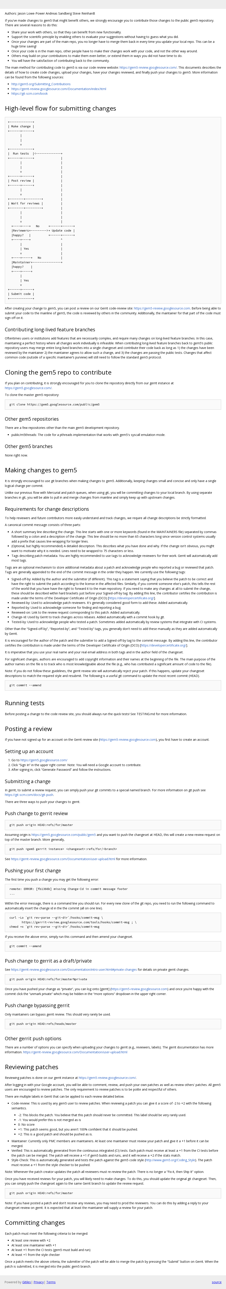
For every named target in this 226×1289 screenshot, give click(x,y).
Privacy (39, 1282)
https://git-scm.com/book (29, 93)
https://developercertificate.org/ (131, 598)
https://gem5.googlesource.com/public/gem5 (64, 835)
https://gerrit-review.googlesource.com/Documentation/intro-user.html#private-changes (74, 969)
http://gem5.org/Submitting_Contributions (41, 84)
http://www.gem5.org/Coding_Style (170, 1160)
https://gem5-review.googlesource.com (162, 308)
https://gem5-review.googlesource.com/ (148, 67)
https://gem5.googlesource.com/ (28, 388)
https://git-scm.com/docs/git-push (29, 795)
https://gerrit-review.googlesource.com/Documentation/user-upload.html (63, 859)
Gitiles (26, 1282)
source (217, 1282)
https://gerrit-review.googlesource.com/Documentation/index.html (58, 89)
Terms (51, 1282)
